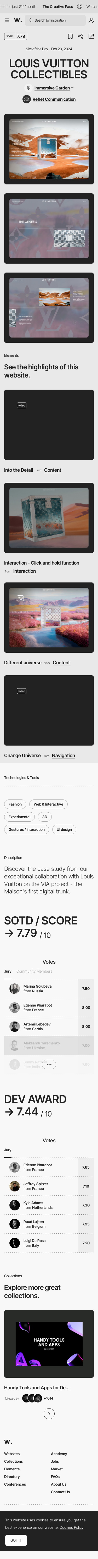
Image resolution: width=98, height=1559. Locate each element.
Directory (12, 1476)
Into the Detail (18, 470)
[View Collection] (49, 1344)
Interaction (24, 571)
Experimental (19, 816)
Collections (13, 1461)
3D (44, 816)
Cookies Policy (71, 1527)
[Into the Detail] (49, 425)
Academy (59, 1453)
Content (52, 470)
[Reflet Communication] (49, 99)
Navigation (63, 755)
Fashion (15, 804)
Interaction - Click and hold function (41, 563)
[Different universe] (49, 617)
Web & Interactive (48, 804)
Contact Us (60, 1492)
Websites (12, 1453)
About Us (58, 1484)
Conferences (15, 1484)
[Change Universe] (49, 710)
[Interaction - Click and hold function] (49, 518)
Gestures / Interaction (27, 829)
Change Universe (22, 755)
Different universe (23, 662)
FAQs (55, 1476)
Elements (12, 1469)
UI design (64, 829)
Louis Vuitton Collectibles (49, 69)
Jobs (55, 1461)
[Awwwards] (18, 20)
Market (57, 1469)
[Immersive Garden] (49, 88)
